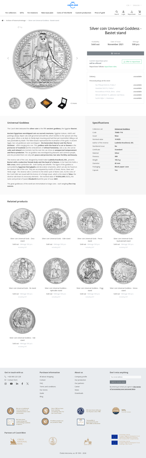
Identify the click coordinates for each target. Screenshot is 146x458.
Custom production (83, 13)
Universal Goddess (122, 129)
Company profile (81, 377)
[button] (12, 58)
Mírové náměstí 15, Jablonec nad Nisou (109, 95)
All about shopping (46, 377)
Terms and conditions (48, 386)
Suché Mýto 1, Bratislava (104, 98)
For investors (32, 13)
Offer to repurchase (131, 62)
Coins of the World (64, 13)
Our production (80, 380)
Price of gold (100, 13)
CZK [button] (128, 5)
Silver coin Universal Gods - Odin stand (56, 238)
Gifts (22, 13)
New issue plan (47, 13)
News (77, 390)
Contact (43, 380)
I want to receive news (118, 382)
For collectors (10, 13)
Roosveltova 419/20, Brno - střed (107, 91)
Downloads (79, 393)
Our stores (44, 390)
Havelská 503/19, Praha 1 (104, 88)
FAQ (41, 383)
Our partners (79, 383)
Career (77, 386)
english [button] (136, 5)
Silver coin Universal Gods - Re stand (22, 288)
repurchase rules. (110, 66)
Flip (20, 28)
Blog (41, 396)
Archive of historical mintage (16, 20)
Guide (42, 393)
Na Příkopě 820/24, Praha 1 (105, 85)
